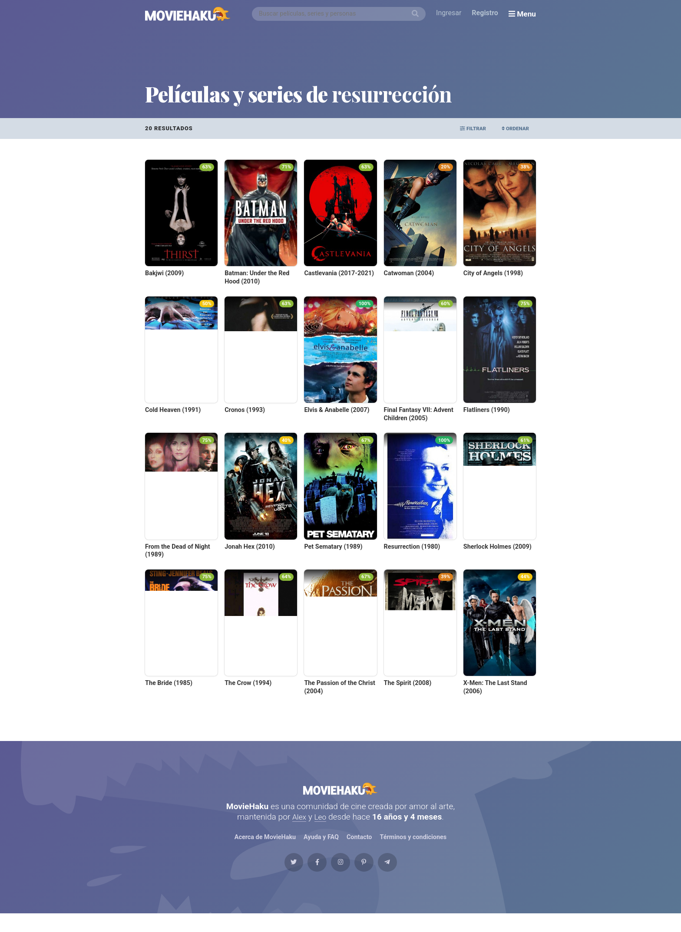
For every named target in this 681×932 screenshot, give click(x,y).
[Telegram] (406, 876)
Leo (321, 826)
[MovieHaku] (188, 14)
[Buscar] (417, 14)
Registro (487, 14)
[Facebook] (307, 876)
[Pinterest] (373, 876)
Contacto (359, 846)
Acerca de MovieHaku (265, 846)
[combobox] (341, 14)
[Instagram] (340, 876)
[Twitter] (275, 876)
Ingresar (450, 14)
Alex (299, 826)
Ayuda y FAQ (321, 846)
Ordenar (512, 128)
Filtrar (462, 128)
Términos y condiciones (413, 846)
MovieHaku (340, 793)
